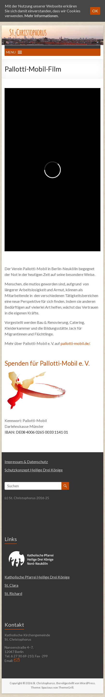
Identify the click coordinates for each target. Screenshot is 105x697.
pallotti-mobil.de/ (75, 343)
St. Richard (13, 593)
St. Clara (11, 585)
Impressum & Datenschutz (26, 461)
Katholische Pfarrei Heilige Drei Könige (37, 577)
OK (95, 10)
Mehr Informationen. (41, 15)
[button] (11, 52)
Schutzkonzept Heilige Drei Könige (34, 469)
